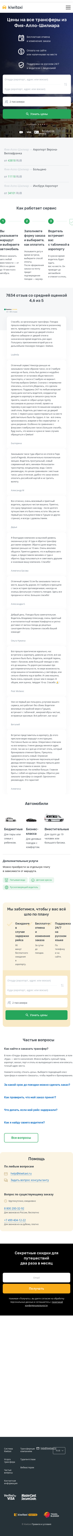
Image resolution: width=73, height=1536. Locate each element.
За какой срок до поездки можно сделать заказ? (37, 1084)
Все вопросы (21, 1138)
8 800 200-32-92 (14, 1208)
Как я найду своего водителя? (24, 1122)
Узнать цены (37, 114)
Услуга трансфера (9, 1460)
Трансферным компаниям (27, 1450)
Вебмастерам (27, 1467)
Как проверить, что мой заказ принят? (30, 1097)
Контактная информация (10, 1482)
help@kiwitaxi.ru (21, 1173)
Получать (36, 1289)
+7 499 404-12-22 (15, 1220)
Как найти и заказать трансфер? (26, 1048)
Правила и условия (41, 1524)
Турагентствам (27, 1459)
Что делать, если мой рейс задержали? (30, 1110)
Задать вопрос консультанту (30, 1180)
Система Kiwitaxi (8, 1450)
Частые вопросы (8, 1471)
